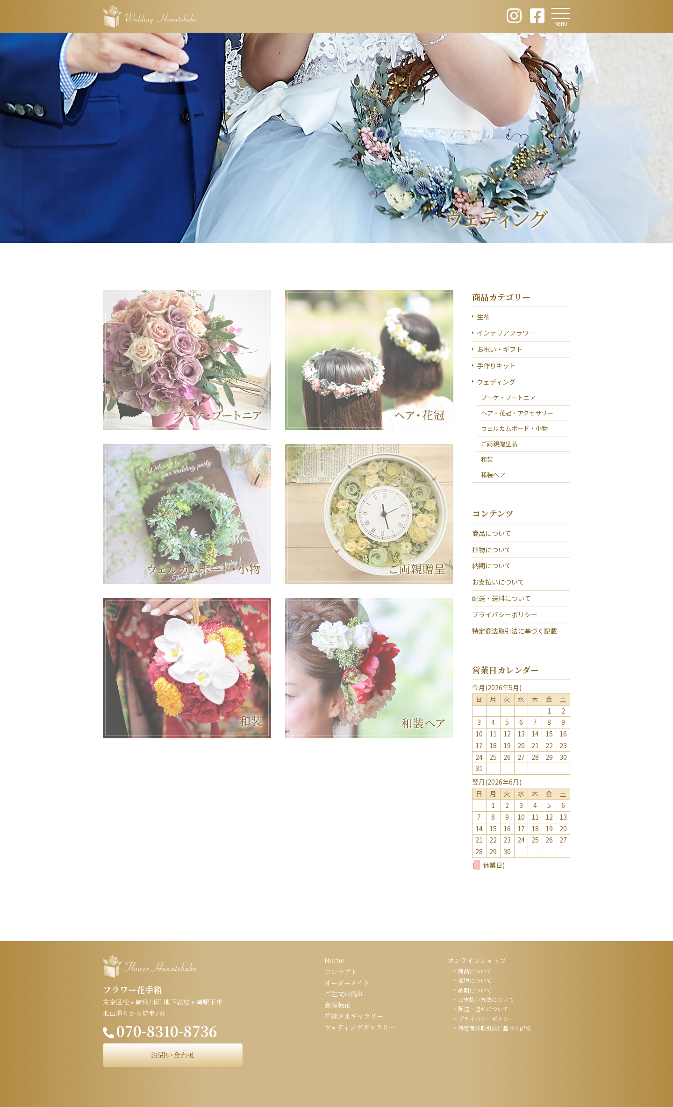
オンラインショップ (476, 960)
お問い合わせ (172, 1055)
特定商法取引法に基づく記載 (514, 631)
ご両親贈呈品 (499, 443)
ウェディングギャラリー (359, 1027)
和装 (487, 459)
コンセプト (340, 971)
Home (334, 960)
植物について (491, 549)
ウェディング (496, 381)
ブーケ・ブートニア (508, 397)
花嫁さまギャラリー (353, 1016)
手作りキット (496, 365)
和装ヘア (493, 474)
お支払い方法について (486, 999)
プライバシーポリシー (504, 614)
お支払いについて (498, 581)
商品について (491, 533)
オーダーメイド (347, 982)
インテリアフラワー (506, 332)
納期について (491, 565)
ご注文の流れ (344, 993)
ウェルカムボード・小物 (514, 428)
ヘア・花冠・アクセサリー (517, 412)
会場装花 (337, 1004)
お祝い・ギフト (500, 349)
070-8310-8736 (166, 1031)
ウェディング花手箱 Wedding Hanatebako (149, 16)
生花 (483, 316)
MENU (560, 23)
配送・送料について (501, 598)
